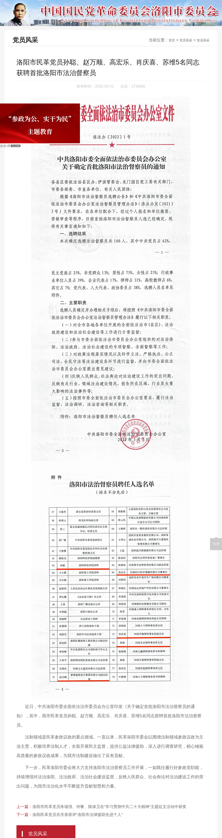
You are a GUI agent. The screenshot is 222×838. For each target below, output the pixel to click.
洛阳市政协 (45, 747)
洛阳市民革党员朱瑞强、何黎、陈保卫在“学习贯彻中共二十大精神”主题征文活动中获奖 (109, 713)
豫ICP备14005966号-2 (175, 821)
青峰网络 (141, 830)
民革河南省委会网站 (113, 747)
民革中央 (14, 755)
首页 (165, 40)
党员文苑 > (166, 89)
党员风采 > (166, 74)
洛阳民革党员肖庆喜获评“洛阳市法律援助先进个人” (77, 721)
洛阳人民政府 (75, 747)
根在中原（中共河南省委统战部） (169, 747)
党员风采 (181, 40)
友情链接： (16, 747)
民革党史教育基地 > (175, 103)
